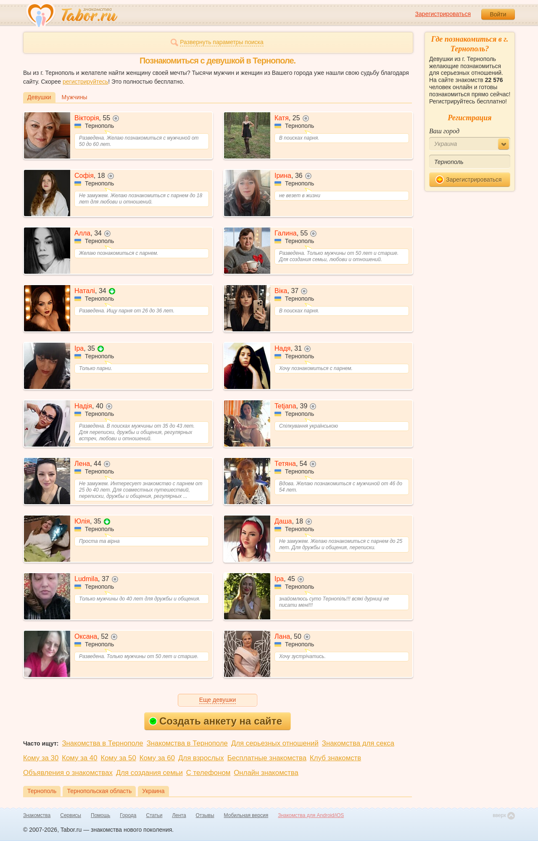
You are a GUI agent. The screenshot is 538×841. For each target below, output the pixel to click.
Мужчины (74, 97)
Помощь (100, 815)
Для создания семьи (149, 773)
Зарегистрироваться (443, 14)
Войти (498, 14)
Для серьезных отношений (275, 743)
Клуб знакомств (335, 758)
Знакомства (36, 815)
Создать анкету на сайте (215, 721)
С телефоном (208, 773)
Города (128, 815)
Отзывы (205, 815)
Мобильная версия (246, 815)
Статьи (154, 815)
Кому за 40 (79, 758)
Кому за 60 (157, 758)
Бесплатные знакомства (266, 758)
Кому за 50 (118, 758)
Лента (179, 815)
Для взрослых (201, 758)
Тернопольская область (99, 791)
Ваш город (444, 131)
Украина (153, 791)
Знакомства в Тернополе (102, 743)
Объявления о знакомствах (68, 773)
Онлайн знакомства (266, 773)
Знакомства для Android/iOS (311, 815)
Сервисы (70, 815)
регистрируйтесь (85, 81)
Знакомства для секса (358, 743)
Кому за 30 (40, 758)
